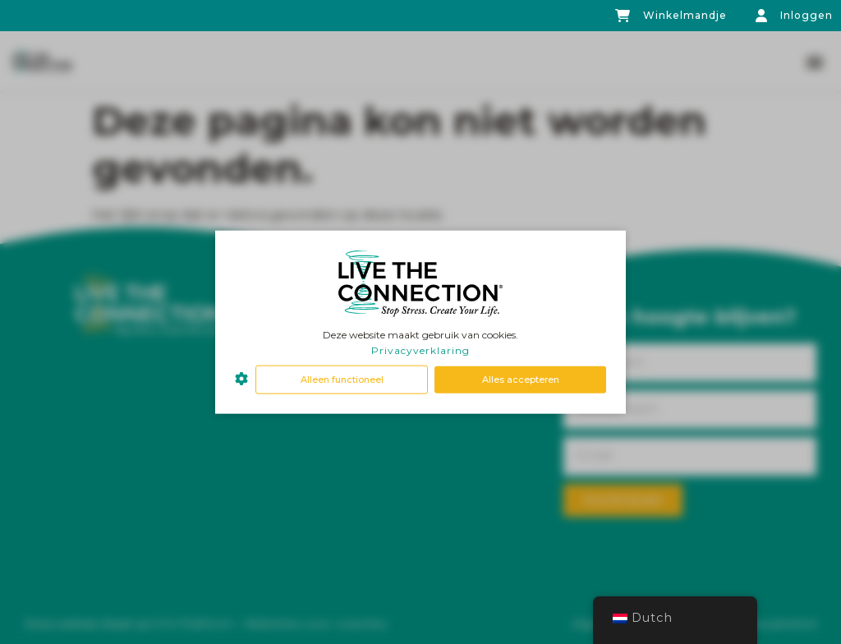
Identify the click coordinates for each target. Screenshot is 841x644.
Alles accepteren (520, 379)
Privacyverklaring (420, 350)
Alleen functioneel (342, 379)
